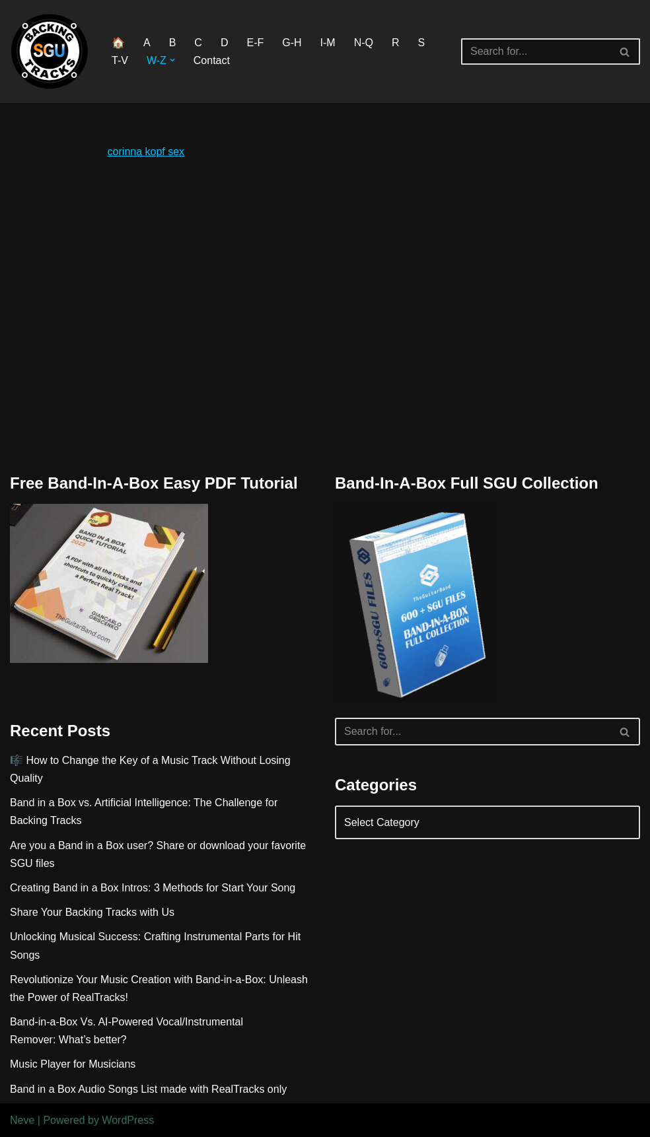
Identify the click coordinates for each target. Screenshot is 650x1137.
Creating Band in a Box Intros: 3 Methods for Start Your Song (152, 887)
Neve (22, 1120)
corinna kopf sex (146, 151)
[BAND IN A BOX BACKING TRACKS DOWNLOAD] (49, 51)
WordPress (128, 1120)
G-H (291, 42)
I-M (328, 42)
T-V (120, 60)
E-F (255, 42)
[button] (172, 60)
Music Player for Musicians (72, 1064)
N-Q (363, 42)
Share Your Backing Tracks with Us (92, 912)
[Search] (535, 51)
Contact (212, 60)
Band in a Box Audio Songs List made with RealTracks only (148, 1089)
